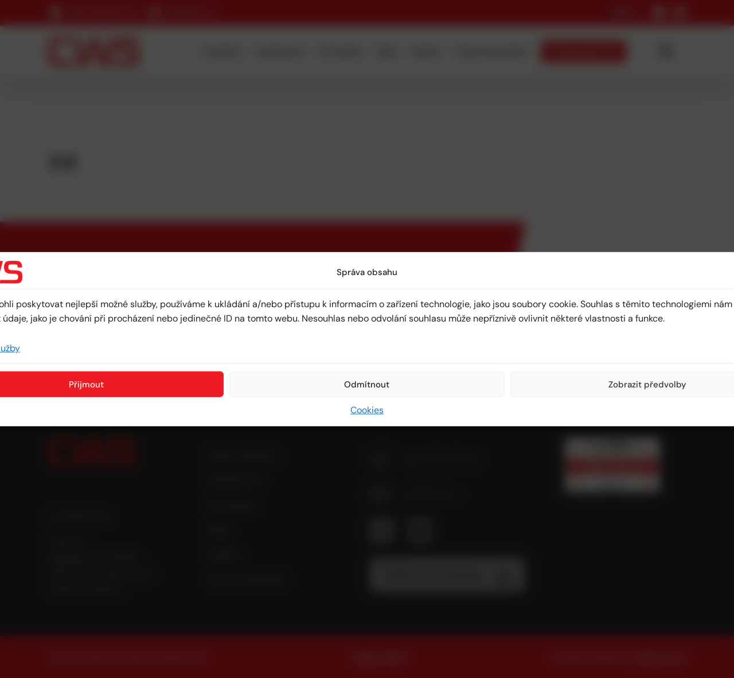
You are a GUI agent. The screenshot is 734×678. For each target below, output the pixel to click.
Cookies (367, 410)
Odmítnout (366, 384)
